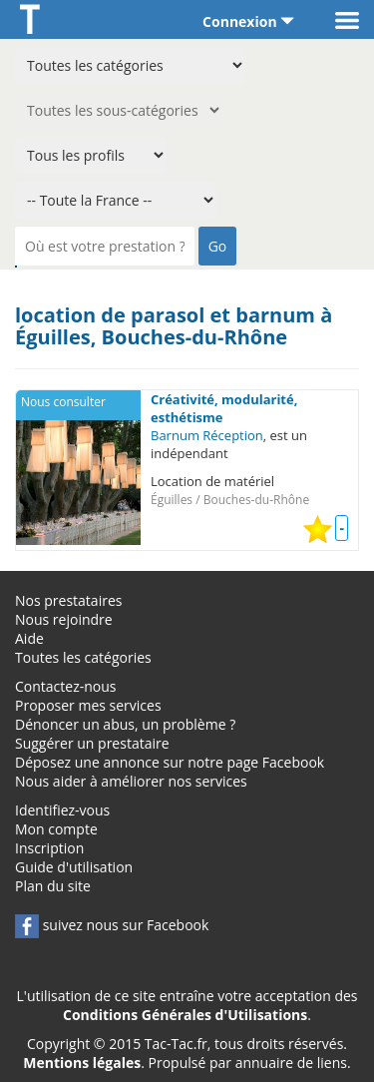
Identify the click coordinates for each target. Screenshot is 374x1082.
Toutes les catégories (83, 657)
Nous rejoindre (64, 619)
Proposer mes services (88, 705)
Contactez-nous (66, 686)
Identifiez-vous (62, 810)
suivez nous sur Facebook (111, 924)
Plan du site (53, 885)
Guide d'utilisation (74, 866)
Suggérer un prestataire (92, 743)
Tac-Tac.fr (176, 1043)
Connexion (248, 21)
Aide (29, 638)
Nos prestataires (68, 600)
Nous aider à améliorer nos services (131, 781)
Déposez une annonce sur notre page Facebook (169, 762)
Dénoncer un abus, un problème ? (125, 724)
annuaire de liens (291, 1062)
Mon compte (56, 828)
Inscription (49, 847)
